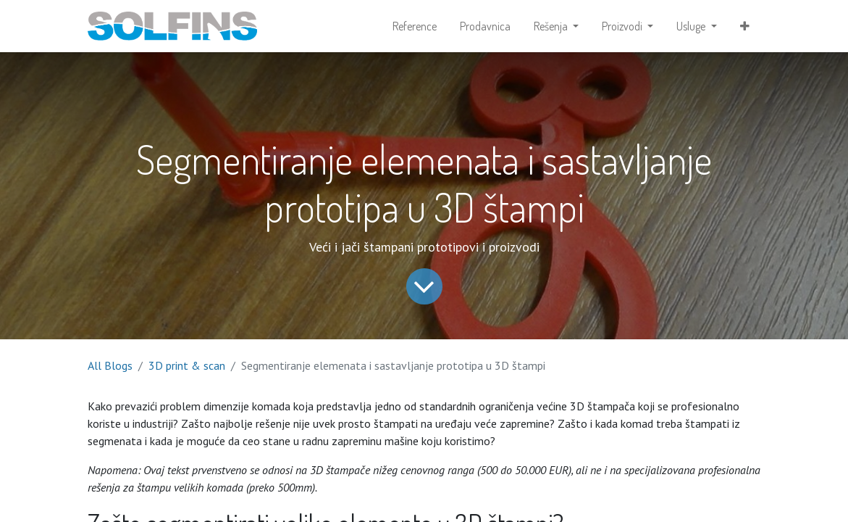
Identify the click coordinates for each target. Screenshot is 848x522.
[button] (745, 26)
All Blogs (110, 365)
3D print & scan (186, 365)
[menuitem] (414, 26)
